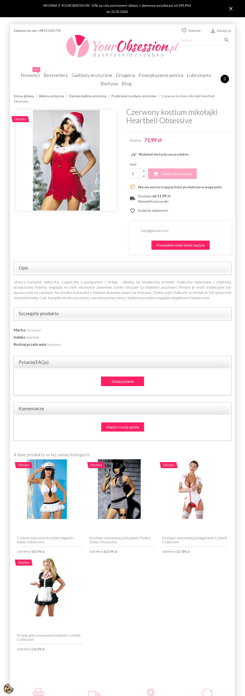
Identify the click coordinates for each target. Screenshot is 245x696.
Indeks (19, 337)
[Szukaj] (205, 40)
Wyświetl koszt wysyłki (153, 201)
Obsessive (33, 330)
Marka (19, 330)
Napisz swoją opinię (122, 427)
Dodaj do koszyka (172, 174)
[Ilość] (135, 173)
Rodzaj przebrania (30, 344)
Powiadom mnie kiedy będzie (180, 245)
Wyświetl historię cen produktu (160, 155)
